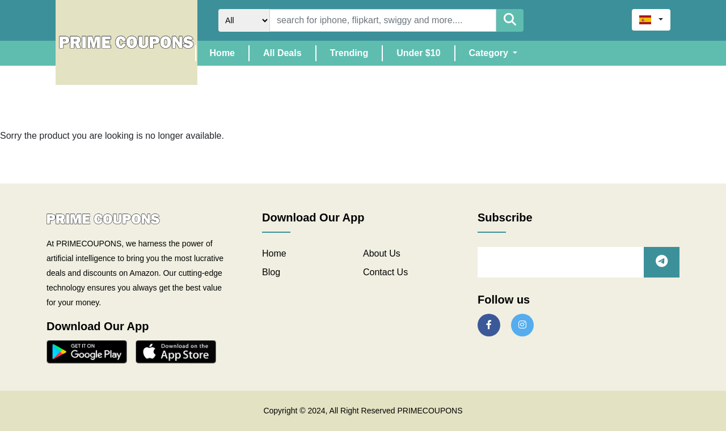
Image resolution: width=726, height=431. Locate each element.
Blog (271, 272)
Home (229, 52)
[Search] (382, 20)
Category (490, 53)
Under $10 (418, 53)
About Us (381, 253)
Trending (349, 53)
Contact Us (385, 272)
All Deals (282, 53)
